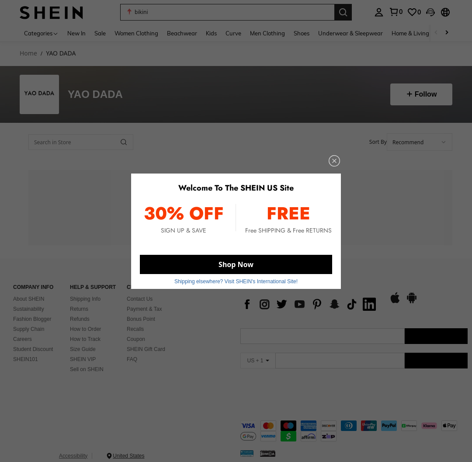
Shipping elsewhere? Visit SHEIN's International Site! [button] (236, 281)
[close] (334, 160)
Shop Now (236, 264)
